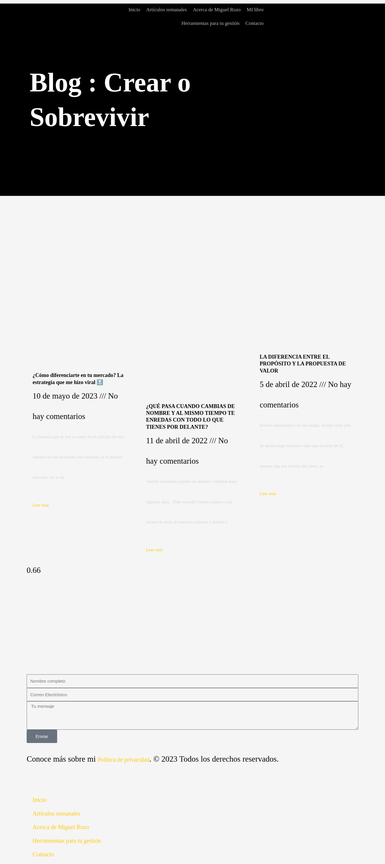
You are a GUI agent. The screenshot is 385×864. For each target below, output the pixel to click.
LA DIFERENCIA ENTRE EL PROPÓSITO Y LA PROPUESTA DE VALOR (303, 364)
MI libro (255, 9)
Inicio (134, 9)
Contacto (255, 23)
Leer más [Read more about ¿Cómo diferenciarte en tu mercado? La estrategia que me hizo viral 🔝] (41, 505)
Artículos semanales (166, 9)
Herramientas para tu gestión (211, 23)
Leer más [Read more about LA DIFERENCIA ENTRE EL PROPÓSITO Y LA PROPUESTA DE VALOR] (268, 493)
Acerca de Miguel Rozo (217, 9)
